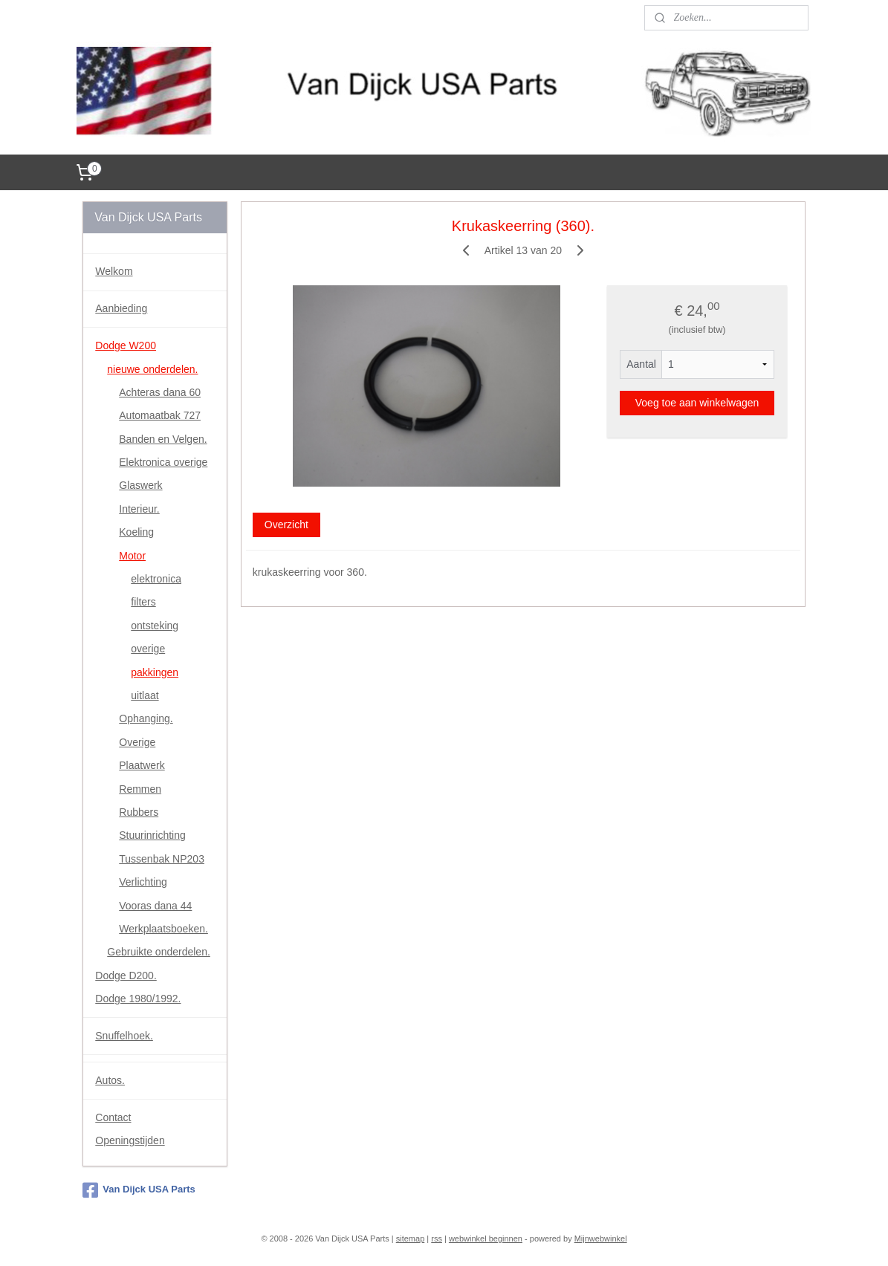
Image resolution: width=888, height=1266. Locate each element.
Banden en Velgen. (163, 439)
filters (143, 602)
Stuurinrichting (152, 835)
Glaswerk (140, 485)
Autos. (110, 1080)
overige (148, 649)
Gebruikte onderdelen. (158, 952)
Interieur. (139, 509)
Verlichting (143, 882)
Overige (137, 742)
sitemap (410, 1238)
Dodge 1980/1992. (138, 998)
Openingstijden (129, 1140)
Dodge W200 (125, 345)
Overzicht (286, 524)
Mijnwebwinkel (600, 1238)
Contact (113, 1117)
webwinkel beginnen (485, 1238)
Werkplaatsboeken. (163, 929)
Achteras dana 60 (160, 392)
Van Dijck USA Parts (138, 1190)
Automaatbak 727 (160, 415)
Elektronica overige (163, 462)
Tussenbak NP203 (161, 859)
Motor (132, 556)
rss (436, 1238)
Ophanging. (145, 718)
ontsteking (154, 626)
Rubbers (138, 812)
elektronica (156, 579)
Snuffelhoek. (124, 1036)
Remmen (140, 789)
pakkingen (154, 672)
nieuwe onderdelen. (152, 369)
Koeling (136, 532)
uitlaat (144, 695)
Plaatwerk (141, 765)
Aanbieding (121, 308)
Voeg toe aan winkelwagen (697, 403)
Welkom (113, 271)
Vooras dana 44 (155, 906)
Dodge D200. (126, 975)
